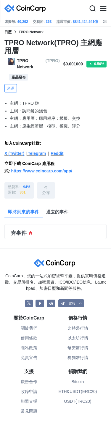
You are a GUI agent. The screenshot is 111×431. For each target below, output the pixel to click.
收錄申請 (29, 391)
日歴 (8, 32)
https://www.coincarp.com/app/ (41, 171)
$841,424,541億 (85, 22)
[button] (71, 303)
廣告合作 (29, 381)
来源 (10, 88)
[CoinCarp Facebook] (40, 303)
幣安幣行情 (77, 347)
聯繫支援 (29, 401)
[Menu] (103, 8)
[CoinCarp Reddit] (51, 303)
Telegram (36, 153)
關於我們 (29, 328)
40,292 (22, 22)
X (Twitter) (14, 153)
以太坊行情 (77, 338)
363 (49, 22)
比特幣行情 (77, 328)
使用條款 (29, 338)
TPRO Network (31, 32)
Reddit (57, 153)
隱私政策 (29, 347)
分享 (46, 190)
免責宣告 (29, 357)
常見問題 (29, 411)
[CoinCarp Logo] (26, 8)
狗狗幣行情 (77, 357)
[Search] (92, 8)
